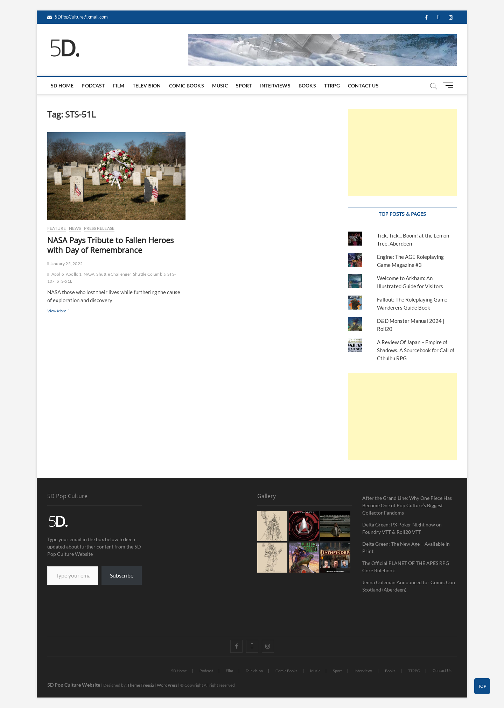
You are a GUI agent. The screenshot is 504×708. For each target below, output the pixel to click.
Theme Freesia (140, 685)
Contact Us (363, 85)
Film (119, 85)
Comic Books (186, 85)
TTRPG (332, 85)
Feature (56, 228)
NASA (89, 274)
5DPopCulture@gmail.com (77, 17)
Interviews (275, 85)
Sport (244, 85)
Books (307, 85)
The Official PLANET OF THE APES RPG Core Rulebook (405, 566)
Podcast (93, 85)
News (75, 228)
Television (147, 85)
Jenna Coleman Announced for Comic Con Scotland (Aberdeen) (408, 586)
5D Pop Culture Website (74, 685)
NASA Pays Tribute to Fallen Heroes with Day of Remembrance (110, 245)
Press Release (99, 228)
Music (220, 85)
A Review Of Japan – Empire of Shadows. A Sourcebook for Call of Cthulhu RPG (415, 350)
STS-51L (64, 281)
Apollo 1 (74, 274)
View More (68, 310)
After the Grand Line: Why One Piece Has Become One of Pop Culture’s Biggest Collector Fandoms (407, 505)
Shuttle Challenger (113, 274)
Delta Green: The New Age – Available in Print (406, 547)
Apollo (57, 274)
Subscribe (121, 575)
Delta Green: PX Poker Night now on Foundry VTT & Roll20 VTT (402, 528)
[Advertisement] (402, 152)
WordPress (167, 685)
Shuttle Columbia (149, 274)
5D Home (62, 85)
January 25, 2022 (65, 263)
